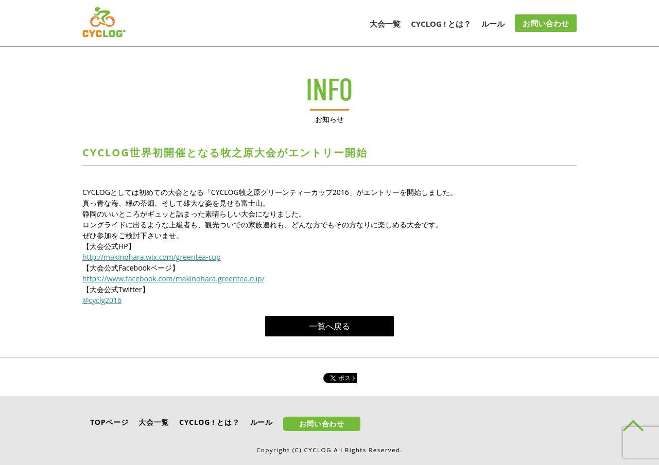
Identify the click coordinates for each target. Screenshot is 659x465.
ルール (493, 24)
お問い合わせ (546, 23)
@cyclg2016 (102, 300)
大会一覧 (385, 24)
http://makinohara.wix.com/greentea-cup (151, 257)
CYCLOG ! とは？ (441, 24)
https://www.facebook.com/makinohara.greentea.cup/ (173, 278)
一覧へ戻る (329, 326)
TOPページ (109, 422)
